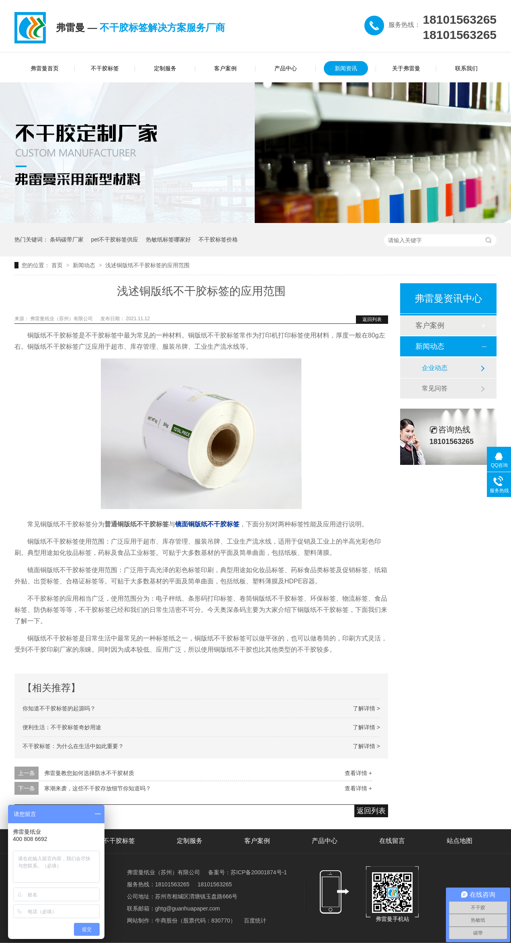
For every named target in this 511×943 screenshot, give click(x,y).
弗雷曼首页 (45, 68)
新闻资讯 (346, 68)
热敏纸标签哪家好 (168, 239)
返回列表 (372, 319)
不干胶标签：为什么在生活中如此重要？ (73, 746)
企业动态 (435, 367)
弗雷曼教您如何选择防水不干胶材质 (89, 773)
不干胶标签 (105, 68)
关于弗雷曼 (406, 68)
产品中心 (285, 68)
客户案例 (225, 68)
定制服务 (165, 68)
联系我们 (466, 68)
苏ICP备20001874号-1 (259, 872)
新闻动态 (85, 265)
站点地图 (459, 840)
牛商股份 (166, 920)
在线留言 (392, 840)
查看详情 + (358, 773)
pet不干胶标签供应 (114, 239)
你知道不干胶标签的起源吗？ (59, 708)
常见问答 (435, 388)
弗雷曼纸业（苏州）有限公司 (62, 318)
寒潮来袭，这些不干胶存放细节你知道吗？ (97, 788)
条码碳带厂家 (67, 239)
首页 (57, 265)
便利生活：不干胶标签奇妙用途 (61, 727)
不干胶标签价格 (218, 239)
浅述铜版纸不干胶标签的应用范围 (147, 265)
